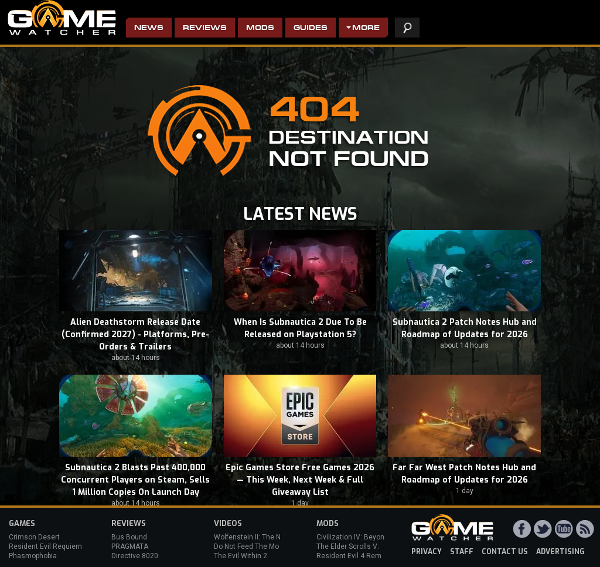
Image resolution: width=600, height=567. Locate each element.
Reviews (205, 28)
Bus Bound (129, 537)
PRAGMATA (129, 546)
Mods (260, 28)
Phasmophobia (33, 556)
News (148, 28)
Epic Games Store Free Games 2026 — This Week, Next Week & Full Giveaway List (300, 480)
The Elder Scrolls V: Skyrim (359, 546)
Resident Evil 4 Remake (354, 556)
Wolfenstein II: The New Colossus (268, 537)
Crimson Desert (34, 537)
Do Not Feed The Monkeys (256, 546)
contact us (505, 551)
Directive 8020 (134, 556)
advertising (560, 551)
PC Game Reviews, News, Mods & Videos (62, 17)
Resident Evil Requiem (45, 546)
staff (461, 551)
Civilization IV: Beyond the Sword (369, 537)
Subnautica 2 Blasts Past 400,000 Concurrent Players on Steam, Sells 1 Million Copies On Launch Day (135, 480)
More (366, 28)
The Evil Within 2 (240, 556)
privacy (426, 551)
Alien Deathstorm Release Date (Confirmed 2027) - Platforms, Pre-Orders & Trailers (135, 334)
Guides (311, 28)
